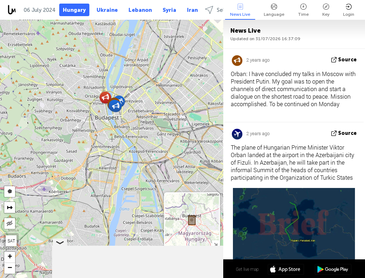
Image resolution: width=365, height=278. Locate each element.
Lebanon (140, 10)
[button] (105, 97)
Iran (192, 10)
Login (348, 10)
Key (325, 10)
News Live (240, 10)
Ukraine (107, 10)
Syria (169, 10)
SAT (11, 241)
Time (303, 10)
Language (274, 10)
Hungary (74, 10)
